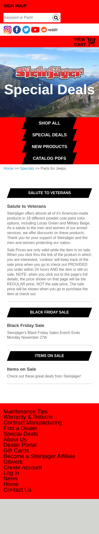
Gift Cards (16, 450)
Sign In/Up (15, 5)
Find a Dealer (20, 428)
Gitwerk (13, 462)
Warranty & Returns (28, 417)
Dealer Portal (20, 445)
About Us (15, 439)
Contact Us (17, 490)
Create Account (23, 467)
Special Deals (21, 434)
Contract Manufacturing (33, 422)
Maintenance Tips (26, 411)
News (11, 478)
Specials (27, 168)
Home (9, 168)
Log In (11, 473)
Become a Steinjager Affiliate (39, 456)
